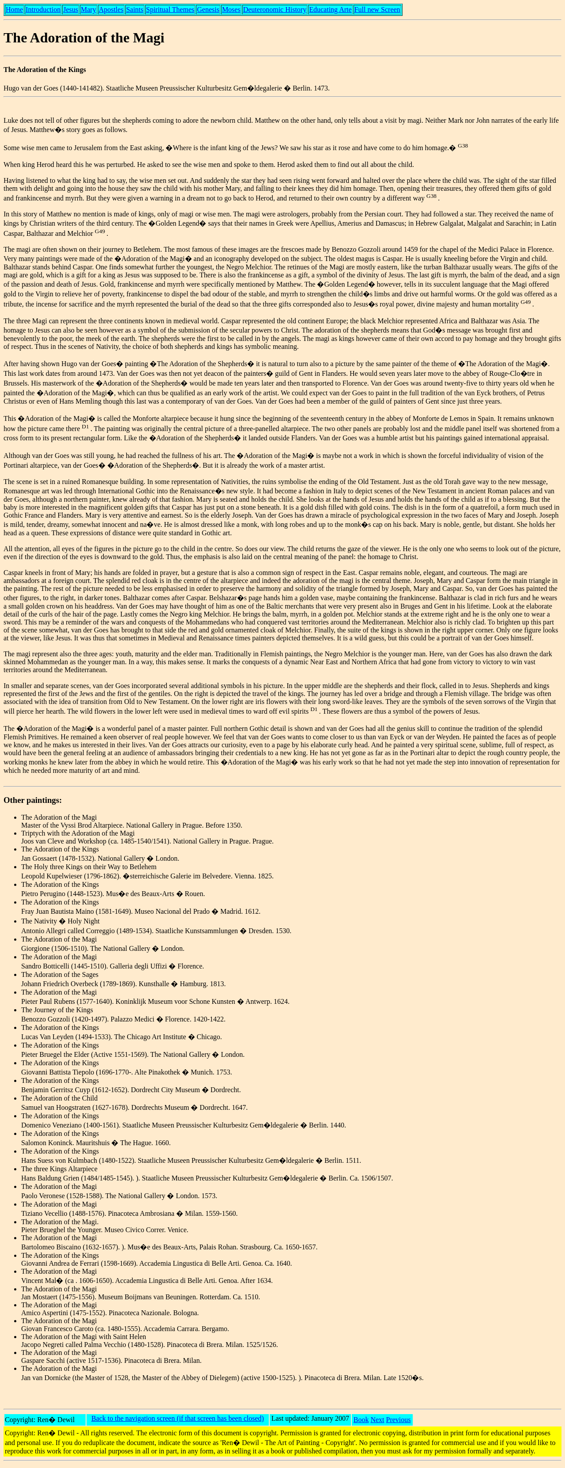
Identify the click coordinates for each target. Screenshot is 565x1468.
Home (14, 9)
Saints (134, 9)
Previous (398, 1419)
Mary (88, 9)
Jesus (70, 9)
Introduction (43, 9)
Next (377, 1419)
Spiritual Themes (170, 9)
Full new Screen (377, 9)
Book (361, 1419)
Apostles (111, 9)
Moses (231, 9)
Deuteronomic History (275, 9)
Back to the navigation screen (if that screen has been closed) (177, 1418)
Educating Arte (330, 9)
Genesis (208, 9)
